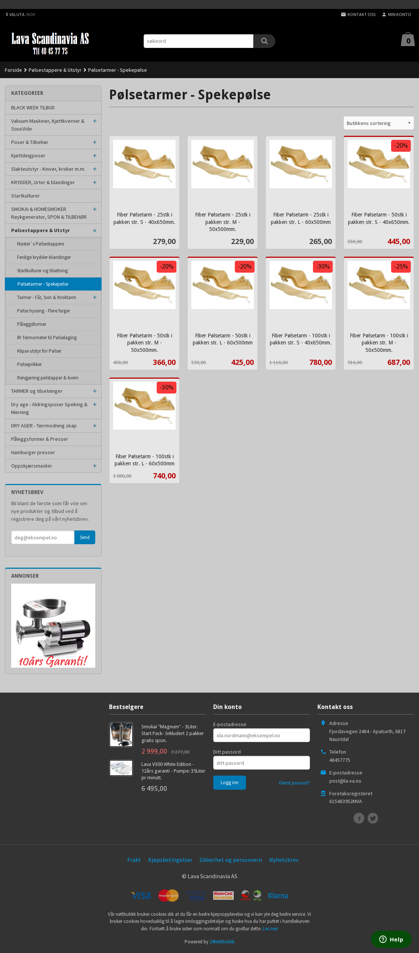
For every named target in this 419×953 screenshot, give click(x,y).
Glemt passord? (294, 783)
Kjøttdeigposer (28, 155)
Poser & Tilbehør (29, 142)
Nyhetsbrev (283, 859)
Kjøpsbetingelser (170, 859)
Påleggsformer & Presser (39, 439)
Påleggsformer (31, 324)
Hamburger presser (33, 452)
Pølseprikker (29, 364)
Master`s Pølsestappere (40, 244)
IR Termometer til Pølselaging (47, 337)
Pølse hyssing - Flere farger (43, 311)
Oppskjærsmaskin (31, 465)
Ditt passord (227, 751)
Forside (13, 70)
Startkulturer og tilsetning (42, 270)
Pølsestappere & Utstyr (40, 230)
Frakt (134, 859)
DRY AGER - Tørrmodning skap (44, 425)
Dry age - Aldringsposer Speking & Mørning (49, 408)
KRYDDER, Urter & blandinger (43, 182)
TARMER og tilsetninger (37, 391)
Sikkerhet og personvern (230, 859)
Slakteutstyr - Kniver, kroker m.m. (48, 169)
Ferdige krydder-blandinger (44, 257)
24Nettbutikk (222, 941)
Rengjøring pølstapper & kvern (48, 378)
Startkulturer (25, 195)
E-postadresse (229, 724)
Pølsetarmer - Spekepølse (42, 284)
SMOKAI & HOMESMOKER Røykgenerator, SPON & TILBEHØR (49, 213)
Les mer (270, 928)
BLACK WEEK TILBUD (33, 107)
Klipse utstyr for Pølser (39, 351)
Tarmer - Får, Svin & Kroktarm (46, 297)
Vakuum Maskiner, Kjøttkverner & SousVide (47, 125)
